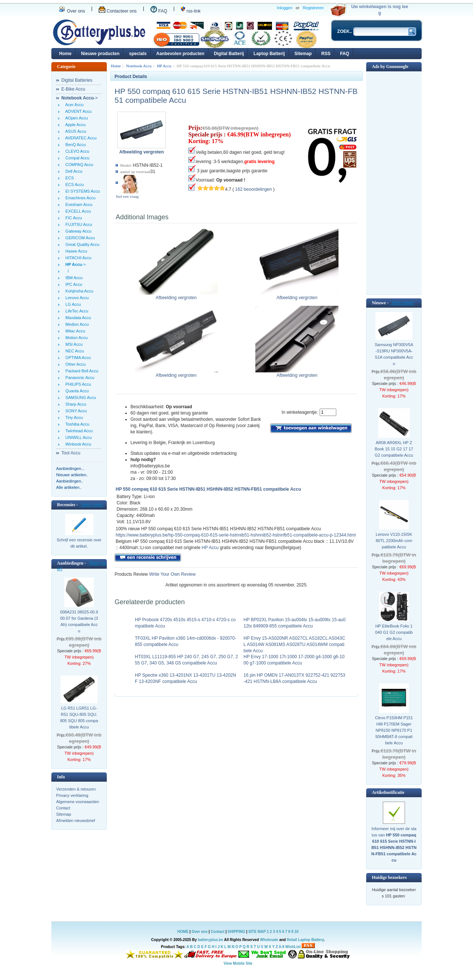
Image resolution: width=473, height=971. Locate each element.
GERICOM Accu (79, 238)
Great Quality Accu (81, 244)
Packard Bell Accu (80, 371)
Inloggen (284, 8)
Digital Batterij (229, 53)
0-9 (281, 947)
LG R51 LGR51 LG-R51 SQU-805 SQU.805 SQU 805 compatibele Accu (79, 717)
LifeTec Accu (75, 311)
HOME (182, 932)
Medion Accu (76, 324)
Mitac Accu (74, 331)
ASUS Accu (74, 131)
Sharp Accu (74, 404)
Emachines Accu (79, 198)
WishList (293, 947)
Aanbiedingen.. (69, 481)
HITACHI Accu (77, 258)
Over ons (72, 11)
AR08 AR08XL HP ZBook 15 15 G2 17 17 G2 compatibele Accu (394, 448)
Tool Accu (70, 453)
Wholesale (269, 940)
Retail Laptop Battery (305, 940)
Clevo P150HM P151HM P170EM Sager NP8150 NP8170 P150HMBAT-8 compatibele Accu (394, 730)
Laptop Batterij (269, 53)
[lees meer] (91, 504)
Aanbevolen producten (180, 53)
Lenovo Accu (76, 297)
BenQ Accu (74, 144)
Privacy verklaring (72, 795)
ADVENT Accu (77, 111)
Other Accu (74, 364)
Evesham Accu (77, 204)
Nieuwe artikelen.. (72, 475)
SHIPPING (236, 932)
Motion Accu (75, 337)
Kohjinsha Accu (78, 291)
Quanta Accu (76, 391)
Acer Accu (73, 104)
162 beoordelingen (253, 189)
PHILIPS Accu (77, 384)
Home (65, 53)
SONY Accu (75, 411)
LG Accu (72, 304)
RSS (325, 53)
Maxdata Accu (77, 317)
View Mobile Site (238, 963)
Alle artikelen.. (69, 487)
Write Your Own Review (171, 574)
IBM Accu (73, 277)
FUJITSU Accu (77, 224)
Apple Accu (74, 124)
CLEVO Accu (76, 151)
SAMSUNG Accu (79, 397)
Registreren (313, 8)
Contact (63, 808)
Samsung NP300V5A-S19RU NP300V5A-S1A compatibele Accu (394, 354)
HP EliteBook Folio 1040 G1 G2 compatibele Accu (394, 632)
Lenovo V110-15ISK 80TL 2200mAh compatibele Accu (394, 540)
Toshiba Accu (76, 424)
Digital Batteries (76, 80)
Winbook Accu (77, 444)
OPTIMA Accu (77, 357)
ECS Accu (73, 184)
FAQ (158, 11)
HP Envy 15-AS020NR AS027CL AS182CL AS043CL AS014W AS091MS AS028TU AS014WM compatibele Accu (294, 644)
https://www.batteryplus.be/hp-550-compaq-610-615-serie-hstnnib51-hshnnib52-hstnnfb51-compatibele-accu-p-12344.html (236, 535)
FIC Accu (72, 218)
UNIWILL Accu (77, 437)
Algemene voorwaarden (77, 801)
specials (137, 53)
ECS (68, 178)
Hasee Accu (75, 251)
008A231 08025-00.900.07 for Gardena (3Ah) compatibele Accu (79, 621)
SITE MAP (257, 932)
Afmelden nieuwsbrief (75, 820)
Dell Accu (72, 171)
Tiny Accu (73, 417)
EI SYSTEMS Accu (81, 191)
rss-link (190, 11)
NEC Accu (73, 351)
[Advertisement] (394, 182)
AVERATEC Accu (79, 138)
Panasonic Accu (78, 377)
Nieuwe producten (100, 53)
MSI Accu (73, 344)
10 (297, 932)
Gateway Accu (77, 231)
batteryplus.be (210, 940)
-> (79, 98)
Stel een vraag (127, 196)
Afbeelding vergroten (176, 295)
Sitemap (303, 53)
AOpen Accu (75, 118)
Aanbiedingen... (70, 468)
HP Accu (164, 66)
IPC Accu (72, 284)
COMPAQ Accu (78, 164)
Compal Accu (76, 158)
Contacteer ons (118, 11)
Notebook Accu (139, 66)
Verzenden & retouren (76, 789)
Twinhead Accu (78, 431)
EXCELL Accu (77, 211)
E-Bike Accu (73, 89)
